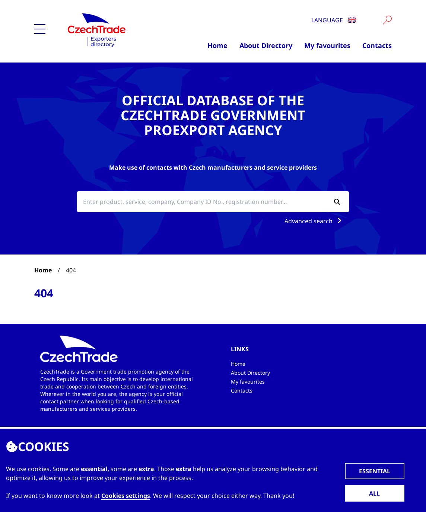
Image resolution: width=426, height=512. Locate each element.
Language (333, 20)
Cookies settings (125, 496)
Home (217, 45)
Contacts (377, 45)
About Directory (265, 45)
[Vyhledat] (387, 20)
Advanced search (314, 221)
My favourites (327, 45)
